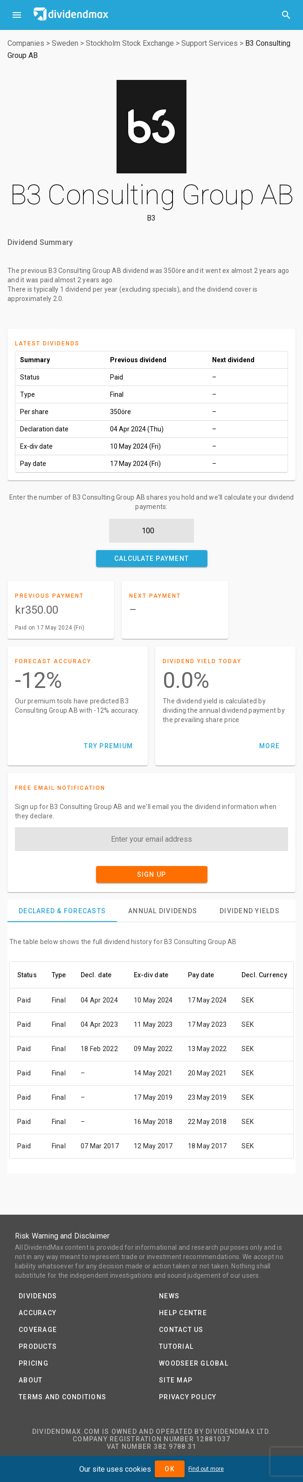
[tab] (62, 911)
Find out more (206, 1469)
